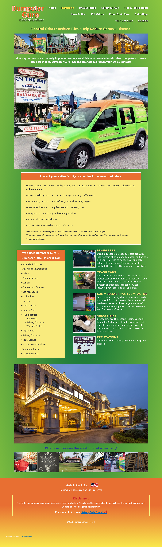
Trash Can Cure (123, 20)
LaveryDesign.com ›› (27, 536)
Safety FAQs (110, 7)
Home (52, 7)
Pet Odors (97, 14)
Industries (67, 7)
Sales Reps (141, 14)
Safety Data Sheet (94, 512)
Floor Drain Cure (119, 14)
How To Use (78, 14)
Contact (143, 20)
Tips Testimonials (136, 7)
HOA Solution (87, 7)
